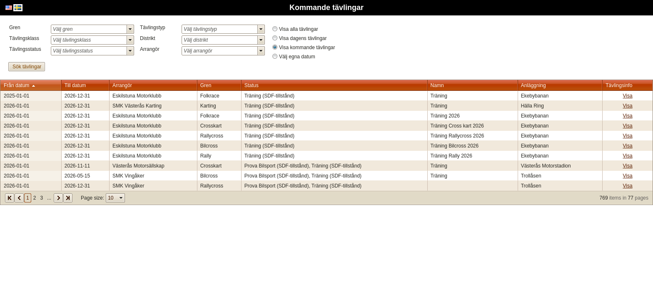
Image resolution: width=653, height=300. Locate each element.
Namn (437, 85)
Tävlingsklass (24, 38)
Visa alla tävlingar (298, 29)
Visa (628, 96)
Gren (14, 27)
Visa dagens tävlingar (303, 38)
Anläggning (533, 85)
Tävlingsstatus (25, 49)
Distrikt (147, 38)
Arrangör (150, 49)
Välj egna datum (297, 57)
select (130, 29)
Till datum (75, 85)
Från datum (16, 85)
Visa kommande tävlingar (307, 47)
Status (251, 85)
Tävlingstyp (152, 27)
